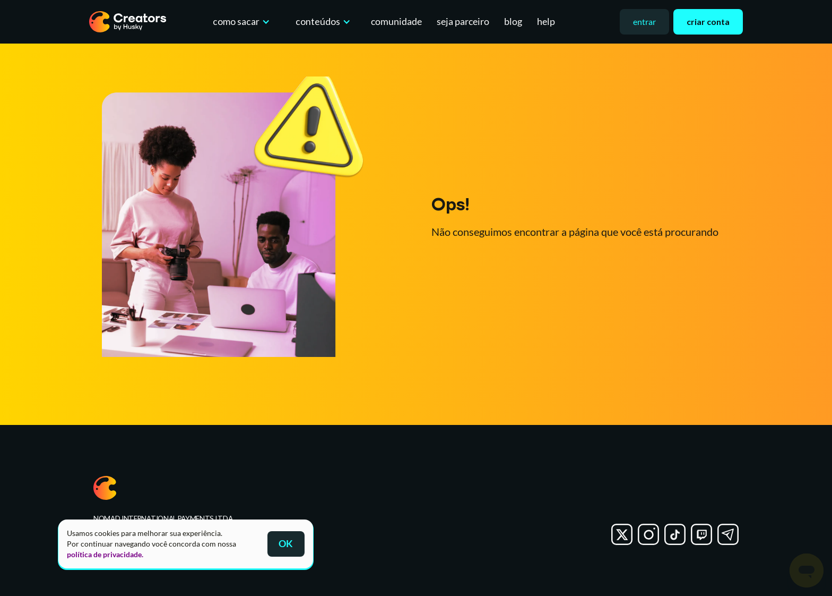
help (546, 21)
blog (513, 21)
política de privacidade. (105, 554)
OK (286, 543)
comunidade (396, 21)
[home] (128, 21)
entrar (644, 21)
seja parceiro (463, 21)
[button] (239, 22)
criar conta (708, 21)
